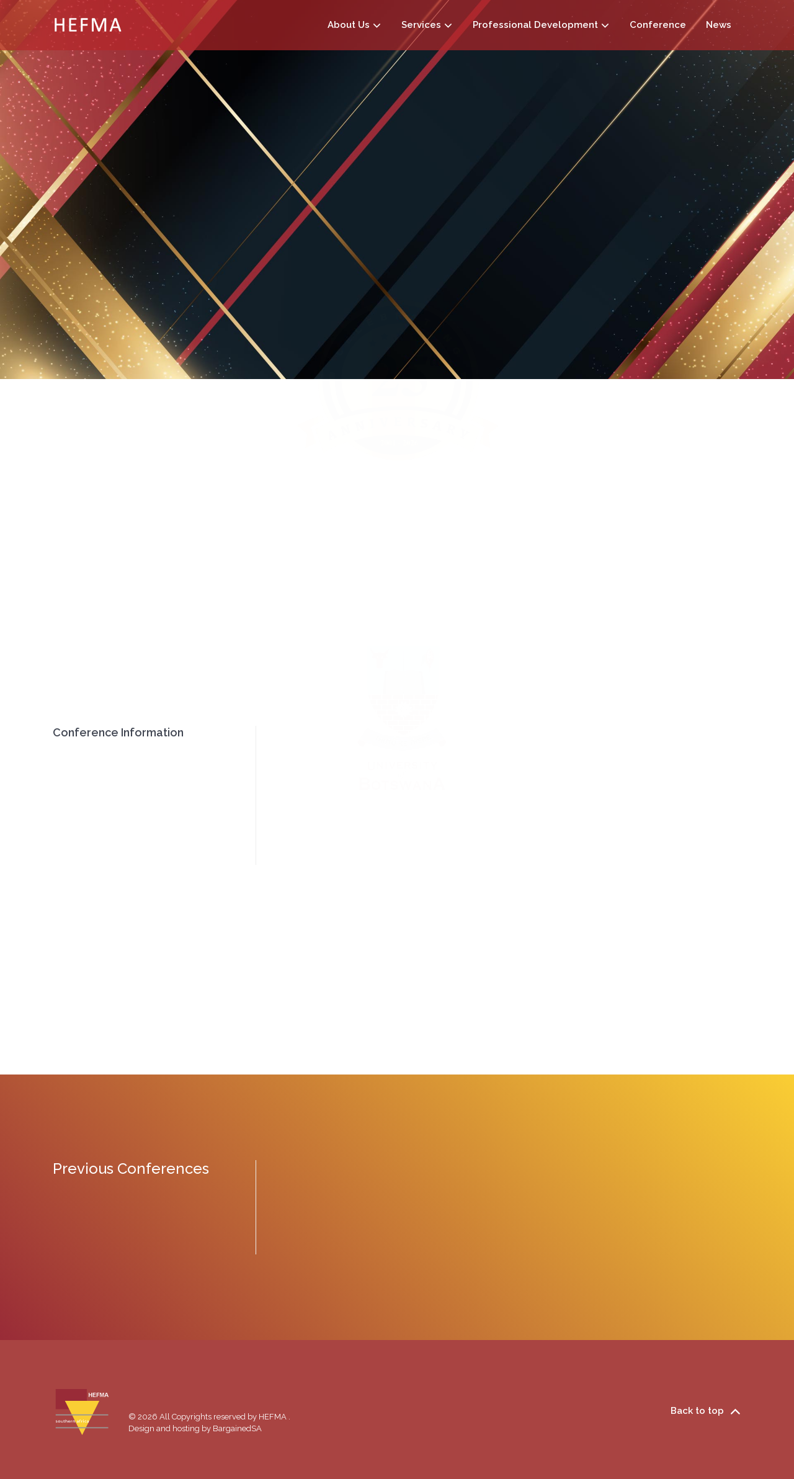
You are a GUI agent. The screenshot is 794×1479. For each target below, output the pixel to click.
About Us (359, 24)
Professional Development (541, 24)
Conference (658, 24)
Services (427, 24)
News (718, 24)
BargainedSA (237, 1428)
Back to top (706, 1411)
